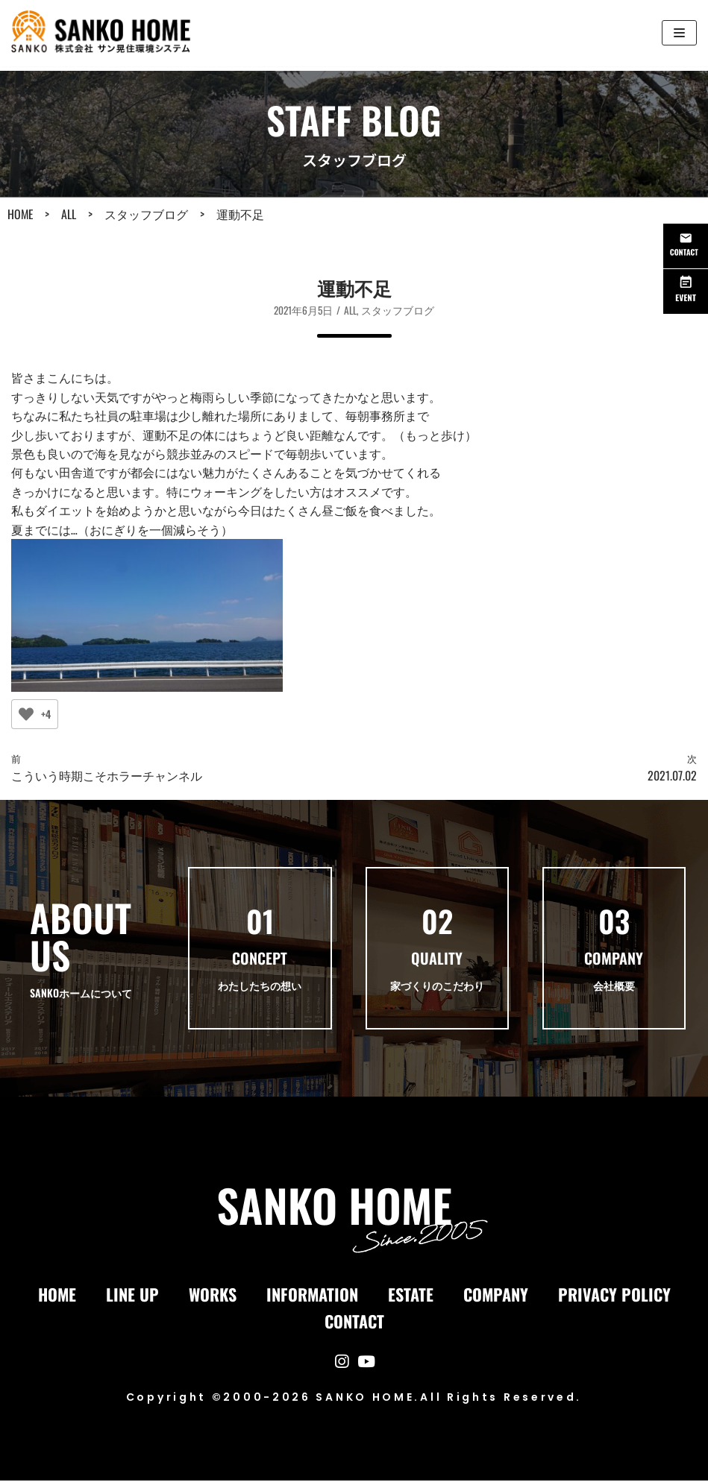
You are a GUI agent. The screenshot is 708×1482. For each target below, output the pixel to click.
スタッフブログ (398, 310)
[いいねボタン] (26, 715)
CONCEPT (259, 960)
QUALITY (437, 960)
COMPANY (613, 960)
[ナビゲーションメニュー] (679, 32)
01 (260, 923)
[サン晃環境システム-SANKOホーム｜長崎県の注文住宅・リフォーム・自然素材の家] (104, 33)
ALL (351, 310)
